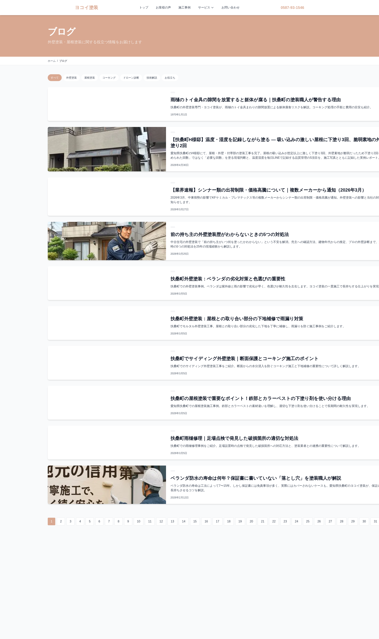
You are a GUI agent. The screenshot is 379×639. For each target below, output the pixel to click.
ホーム (52, 60)
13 (172, 521)
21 (262, 521)
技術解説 (152, 77)
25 (308, 521)
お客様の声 (163, 7)
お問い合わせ (230, 7)
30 (364, 521)
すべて (55, 77)
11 (149, 521)
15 (195, 521)
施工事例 (184, 7)
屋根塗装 (89, 77)
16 (206, 521)
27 (330, 521)
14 (183, 521)
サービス (206, 7)
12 (161, 521)
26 (319, 521)
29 (353, 521)
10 (138, 521)
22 (274, 521)
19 (240, 521)
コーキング (109, 77)
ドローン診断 (131, 77)
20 (251, 521)
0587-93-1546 (292, 7)
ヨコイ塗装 (86, 7)
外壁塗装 (71, 77)
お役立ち (170, 77)
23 (285, 521)
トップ (143, 7)
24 (296, 521)
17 (217, 521)
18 (229, 521)
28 (341, 521)
